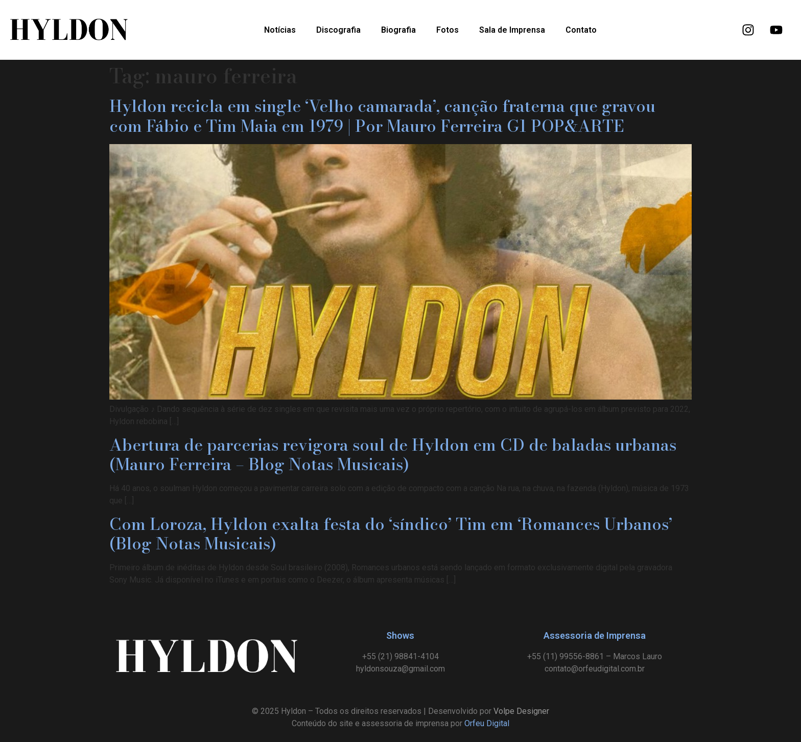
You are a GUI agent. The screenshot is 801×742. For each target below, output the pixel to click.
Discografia (338, 30)
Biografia (398, 30)
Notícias (280, 30)
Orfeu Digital (486, 723)
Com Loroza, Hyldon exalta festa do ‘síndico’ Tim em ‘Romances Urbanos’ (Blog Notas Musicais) (390, 534)
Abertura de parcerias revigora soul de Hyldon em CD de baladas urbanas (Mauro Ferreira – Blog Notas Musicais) (392, 454)
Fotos (447, 30)
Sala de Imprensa (512, 30)
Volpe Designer (521, 711)
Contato (581, 30)
